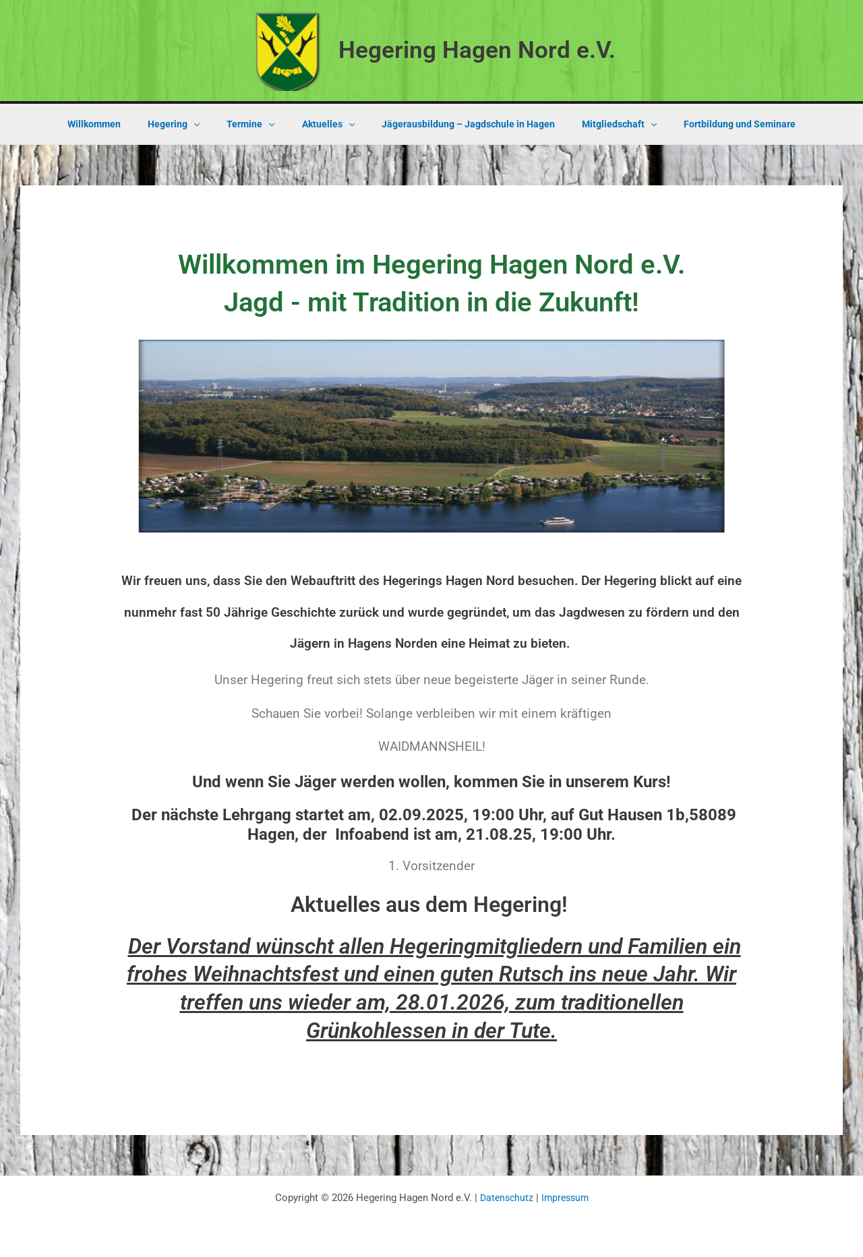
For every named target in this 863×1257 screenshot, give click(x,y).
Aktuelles (328, 124)
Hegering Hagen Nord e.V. (477, 50)
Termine (258, 124)
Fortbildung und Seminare (715, 124)
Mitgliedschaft (603, 124)
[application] (210, 124)
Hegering (190, 124)
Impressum (566, 1198)
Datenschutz (505, 1198)
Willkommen (118, 124)
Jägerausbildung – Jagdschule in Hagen (460, 124)
